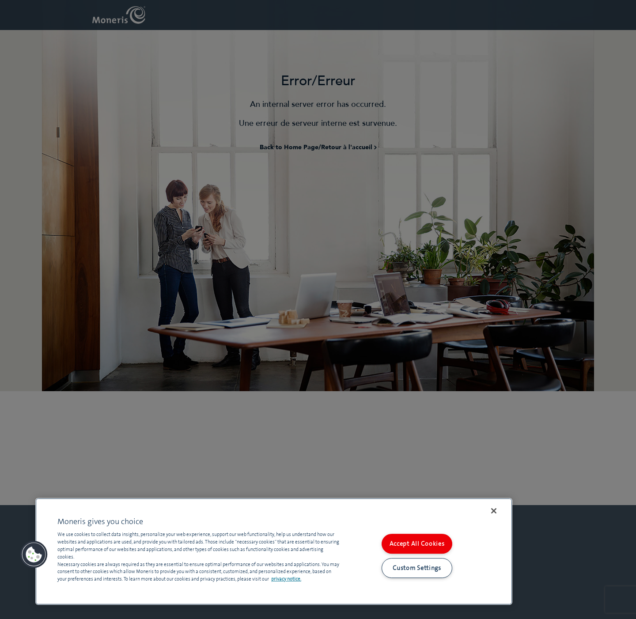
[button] (34, 554)
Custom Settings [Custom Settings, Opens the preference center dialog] (417, 568)
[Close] (494, 511)
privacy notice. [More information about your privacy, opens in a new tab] (286, 578)
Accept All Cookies (417, 543)
